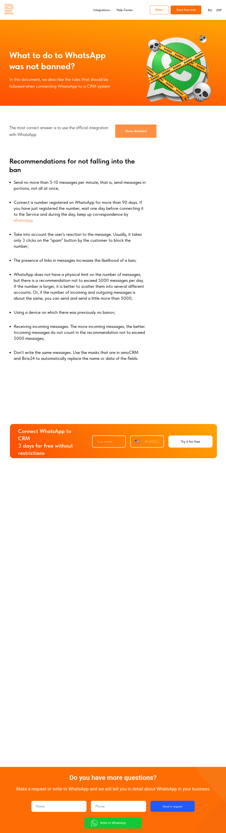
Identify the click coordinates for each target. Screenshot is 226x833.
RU (210, 10)
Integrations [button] (101, 10)
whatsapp (23, 220)
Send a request (173, 806)
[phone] (118, 806)
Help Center (125, 10)
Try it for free (190, 441)
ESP (219, 10)
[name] (109, 441)
